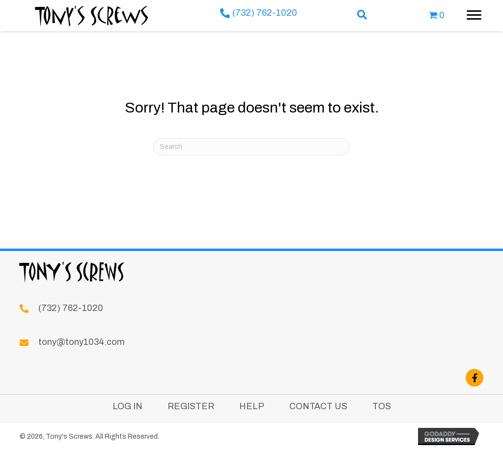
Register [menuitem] (191, 406)
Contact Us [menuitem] (318, 406)
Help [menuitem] (251, 406)
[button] (362, 15)
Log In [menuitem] (127, 406)
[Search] (251, 146)
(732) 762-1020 (264, 13)
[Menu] (474, 15)
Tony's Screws (92, 15)
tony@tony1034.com (81, 342)
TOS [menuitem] (381, 406)
